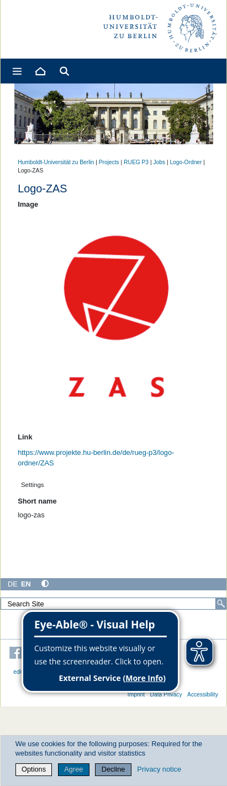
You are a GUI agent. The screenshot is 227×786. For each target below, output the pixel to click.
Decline (113, 769)
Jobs (159, 162)
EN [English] (26, 584)
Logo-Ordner (186, 162)
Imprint (136, 694)
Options (34, 769)
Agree (73, 769)
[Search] (220, 604)
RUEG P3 (136, 162)
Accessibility (202, 694)
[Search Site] (113, 604)
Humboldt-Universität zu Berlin (56, 162)
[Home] (39, 71)
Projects (109, 162)
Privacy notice (159, 769)
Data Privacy (166, 694)
